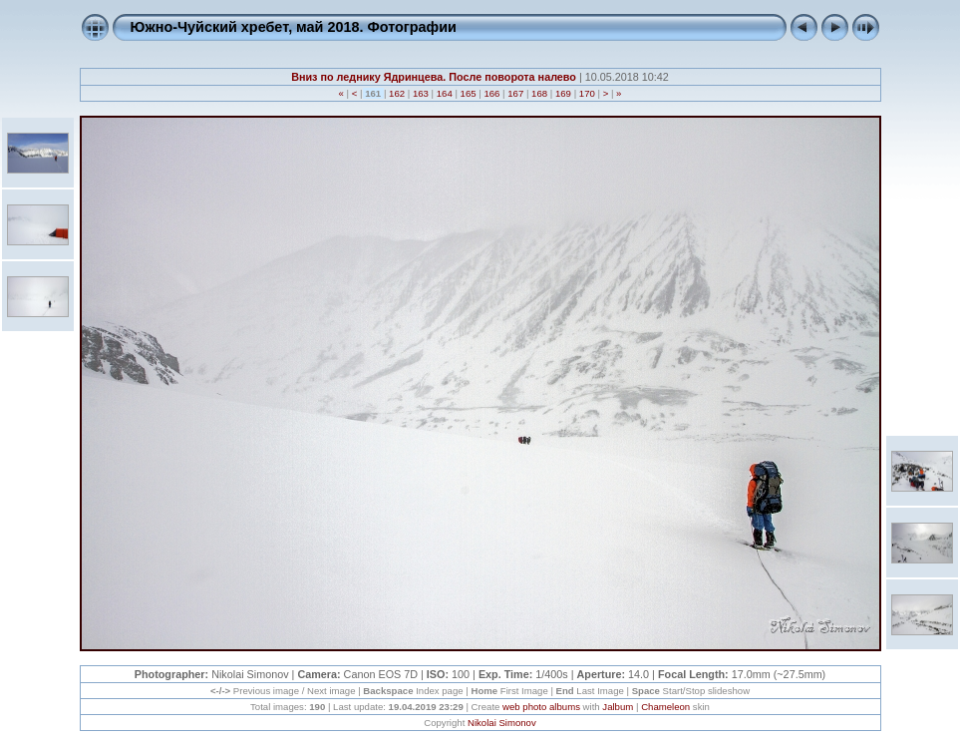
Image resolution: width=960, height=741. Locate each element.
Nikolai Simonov (502, 722)
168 (538, 93)
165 (468, 93)
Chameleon (665, 706)
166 (491, 93)
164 (444, 93)
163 (420, 93)
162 (396, 93)
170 (586, 93)
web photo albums (541, 706)
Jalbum (617, 706)
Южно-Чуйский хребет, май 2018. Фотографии (294, 27)
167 (515, 93)
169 (562, 93)
